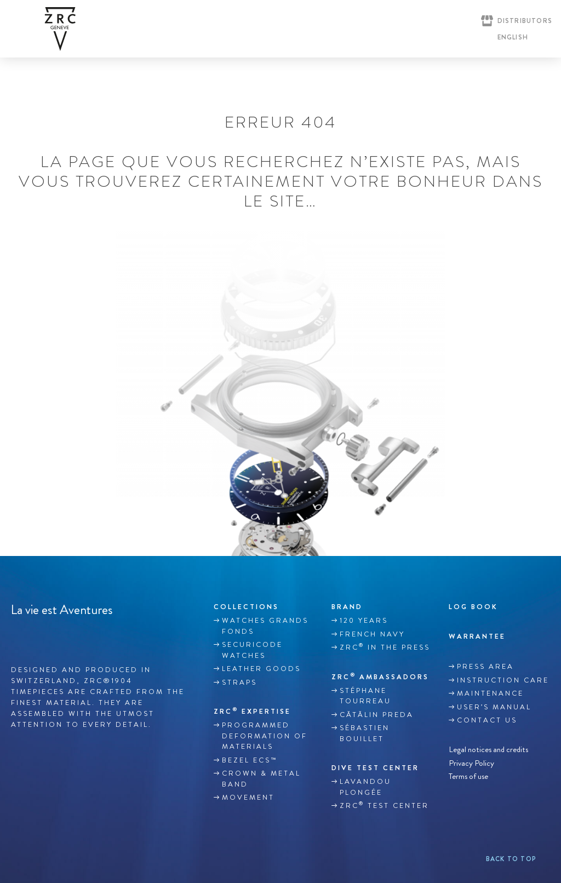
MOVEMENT (248, 797)
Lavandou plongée (365, 787)
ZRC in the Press (385, 646)
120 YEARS (364, 621)
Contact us (487, 720)
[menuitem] (510, 37)
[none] (510, 37)
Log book (473, 606)
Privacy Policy (471, 763)
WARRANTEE (477, 636)
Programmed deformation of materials (264, 736)
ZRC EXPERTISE (252, 711)
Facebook (17, 635)
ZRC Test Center (384, 805)
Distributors (524, 21)
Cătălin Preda (377, 715)
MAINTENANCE (490, 693)
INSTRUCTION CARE (503, 680)
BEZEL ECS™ (249, 760)
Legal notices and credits (488, 749)
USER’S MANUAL (494, 707)
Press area (485, 667)
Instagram (40, 635)
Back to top (511, 859)
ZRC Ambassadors (380, 676)
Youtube (63, 635)
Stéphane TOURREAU (365, 696)
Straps (239, 682)
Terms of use (468, 776)
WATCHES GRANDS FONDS (265, 626)
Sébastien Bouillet (365, 733)
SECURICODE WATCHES (252, 650)
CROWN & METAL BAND (261, 779)
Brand (347, 606)
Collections (246, 606)
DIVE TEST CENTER (375, 767)
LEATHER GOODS (261, 669)
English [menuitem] (512, 37)
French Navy (372, 634)
